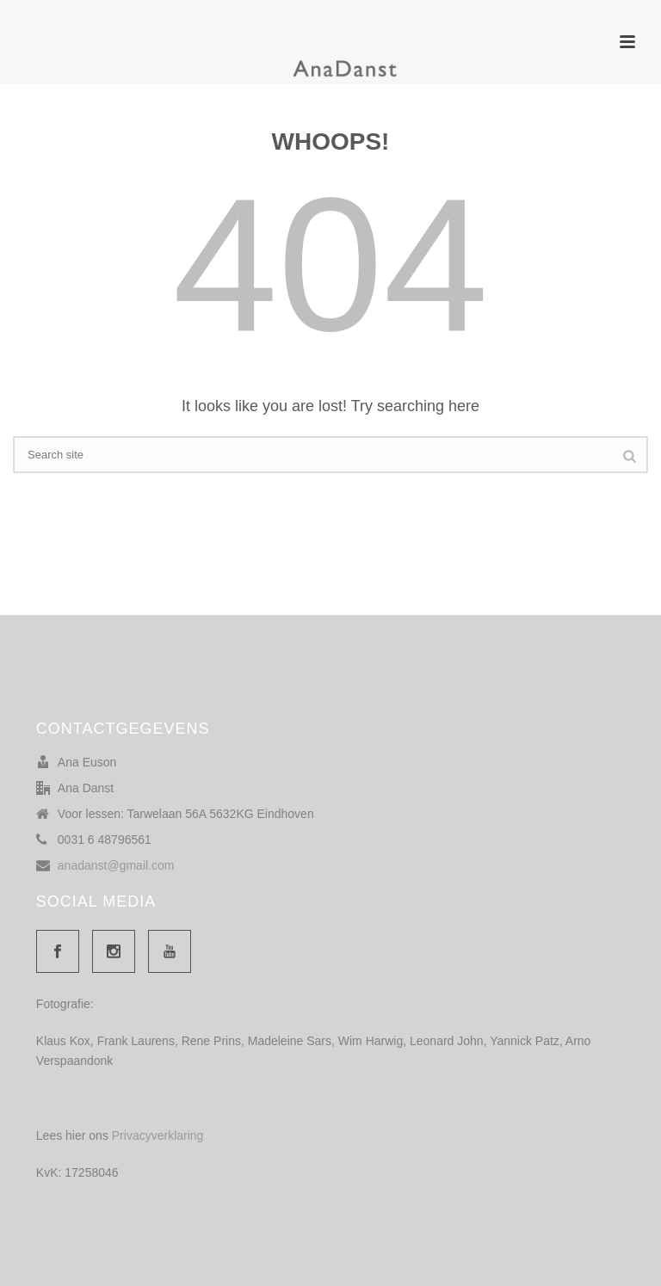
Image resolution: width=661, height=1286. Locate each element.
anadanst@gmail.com (116, 865)
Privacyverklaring (158, 1135)
